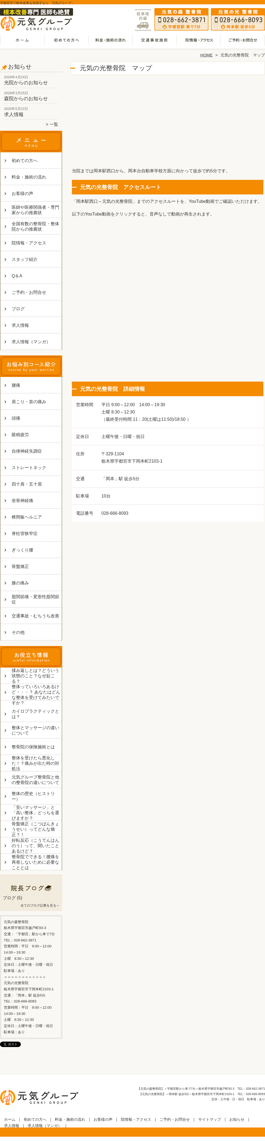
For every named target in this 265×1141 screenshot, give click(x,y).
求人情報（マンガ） (31, 341)
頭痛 (16, 418)
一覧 (53, 124)
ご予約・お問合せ (243, 42)
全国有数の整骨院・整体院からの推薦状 (35, 226)
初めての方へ (66, 42)
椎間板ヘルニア (27, 517)
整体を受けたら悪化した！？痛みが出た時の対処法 (35, 763)
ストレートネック (29, 467)
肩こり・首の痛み (29, 401)
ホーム (22, 42)
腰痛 (16, 385)
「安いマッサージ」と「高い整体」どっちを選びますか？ (35, 812)
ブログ (18, 309)
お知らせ (236, 1120)
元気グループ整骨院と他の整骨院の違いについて (35, 780)
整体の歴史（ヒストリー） (33, 796)
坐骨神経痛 (22, 500)
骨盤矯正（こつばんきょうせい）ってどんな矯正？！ (35, 829)
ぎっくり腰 (22, 550)
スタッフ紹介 (25, 259)
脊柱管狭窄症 (25, 533)
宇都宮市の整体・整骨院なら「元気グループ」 (131, 1138)
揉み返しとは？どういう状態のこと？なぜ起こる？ (35, 676)
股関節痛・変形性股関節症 (35, 599)
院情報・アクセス (199, 42)
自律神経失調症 (27, 451)
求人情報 (14, 114)
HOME (206, 55)
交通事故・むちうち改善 (154, 42)
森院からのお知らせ (26, 98)
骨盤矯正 (20, 566)
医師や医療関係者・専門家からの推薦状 (35, 210)
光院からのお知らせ (26, 82)
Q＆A (17, 276)
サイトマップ (209, 1120)
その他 (18, 632)
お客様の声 (22, 193)
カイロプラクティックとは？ (35, 714)
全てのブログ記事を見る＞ (40, 905)
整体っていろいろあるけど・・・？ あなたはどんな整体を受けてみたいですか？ (36, 694)
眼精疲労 (20, 434)
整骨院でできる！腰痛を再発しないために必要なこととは (35, 862)
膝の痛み (20, 583)
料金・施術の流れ (110, 42)
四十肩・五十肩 (27, 484)
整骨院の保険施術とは (33, 747)
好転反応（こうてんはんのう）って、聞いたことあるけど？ (35, 845)
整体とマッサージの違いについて (35, 730)
